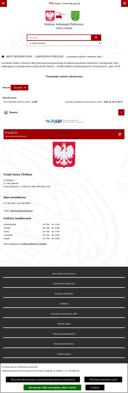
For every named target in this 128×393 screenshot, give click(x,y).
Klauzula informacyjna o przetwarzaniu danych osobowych (43, 379)
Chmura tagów (64, 353)
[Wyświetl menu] (124, 3)
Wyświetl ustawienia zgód (103, 379)
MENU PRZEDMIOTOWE (19, 56)
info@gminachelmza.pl (21, 210)
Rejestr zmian (64, 323)
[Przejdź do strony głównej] (64, 21)
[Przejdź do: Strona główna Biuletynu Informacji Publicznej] (2, 57)
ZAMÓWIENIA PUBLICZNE (49, 56)
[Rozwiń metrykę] (19, 87)
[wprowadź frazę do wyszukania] (59, 37)
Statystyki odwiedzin (64, 343)
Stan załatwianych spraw (64, 273)
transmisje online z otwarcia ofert (84, 56)
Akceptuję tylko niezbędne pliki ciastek (52, 387)
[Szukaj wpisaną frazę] (96, 37)
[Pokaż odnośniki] (3, 3)
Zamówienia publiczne (64, 283)
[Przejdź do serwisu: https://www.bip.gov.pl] (64, 3)
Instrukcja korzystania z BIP (64, 313)
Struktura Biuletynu (64, 293)
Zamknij (94, 387)
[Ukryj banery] (121, 112)
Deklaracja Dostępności (64, 333)
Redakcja (64, 303)
